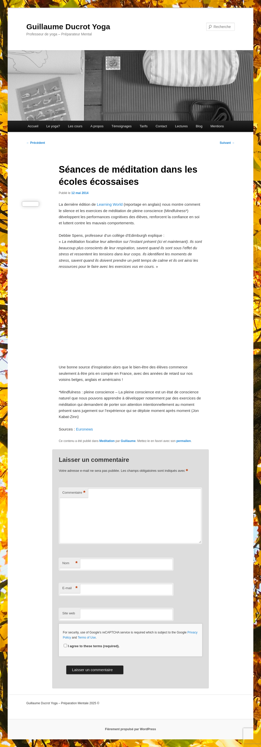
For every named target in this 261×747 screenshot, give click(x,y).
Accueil (33, 126)
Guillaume (128, 441)
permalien (183, 441)
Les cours (75, 126)
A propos (96, 126)
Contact (161, 126)
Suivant (227, 143)
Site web (68, 613)
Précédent (35, 143)
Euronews (85, 429)
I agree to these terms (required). (91, 646)
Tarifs (144, 126)
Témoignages (122, 126)
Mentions (217, 126)
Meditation (107, 441)
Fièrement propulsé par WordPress (130, 729)
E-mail (69, 588)
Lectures (181, 126)
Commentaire (73, 492)
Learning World (110, 204)
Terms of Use (87, 637)
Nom (69, 563)
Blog (199, 126)
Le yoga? (53, 126)
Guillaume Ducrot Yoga (68, 26)
